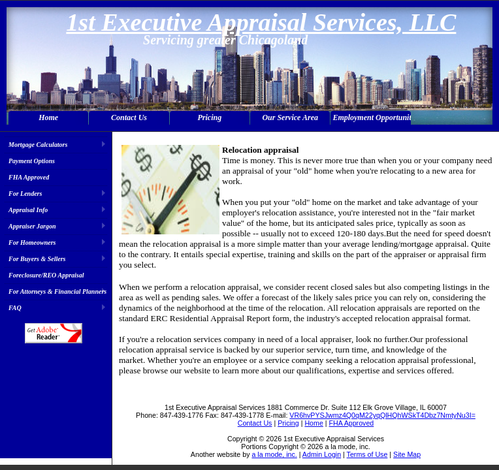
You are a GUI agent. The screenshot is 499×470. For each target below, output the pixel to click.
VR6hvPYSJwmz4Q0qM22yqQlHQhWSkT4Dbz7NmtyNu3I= (382, 415)
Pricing (210, 117)
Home (48, 117)
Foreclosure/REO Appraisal (46, 275)
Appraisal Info (28, 209)
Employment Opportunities (371, 117)
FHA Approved (28, 177)
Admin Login (321, 454)
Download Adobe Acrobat (53, 333)
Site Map (407, 454)
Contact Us (129, 117)
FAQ (15, 307)
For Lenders (25, 193)
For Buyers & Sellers (37, 258)
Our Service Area (290, 117)
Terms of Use (367, 454)
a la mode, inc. (274, 454)
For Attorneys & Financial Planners (57, 291)
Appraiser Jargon (32, 226)
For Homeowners (32, 242)
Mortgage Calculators (37, 144)
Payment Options (31, 160)
